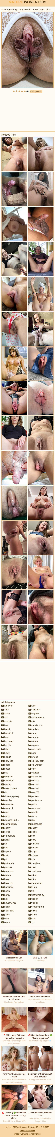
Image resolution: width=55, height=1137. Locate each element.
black (5, 753)
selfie (32, 832)
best (5, 737)
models (33, 729)
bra (4, 773)
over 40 (33, 780)
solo (32, 867)
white (32, 914)
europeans (8, 836)
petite (32, 804)
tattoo (32, 875)
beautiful (7, 733)
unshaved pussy (38, 895)
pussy (32, 816)
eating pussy (9, 824)
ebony (5, 828)
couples (6, 800)
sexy (32, 840)
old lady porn (36, 761)
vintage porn (36, 907)
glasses (6, 867)
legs (32, 706)
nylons (33, 757)
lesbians (34, 709)
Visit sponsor (36, 91)
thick (32, 879)
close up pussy (10, 796)
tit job (32, 887)
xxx (31, 922)
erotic (5, 832)
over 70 (33, 792)
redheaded (35, 824)
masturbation (36, 717)
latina (5, 922)
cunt (5, 812)
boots (5, 769)
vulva (32, 910)
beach (5, 729)
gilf (4, 859)
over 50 (33, 784)
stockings (34, 871)
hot (4, 899)
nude (32, 753)
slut (31, 859)
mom (32, 733)
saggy (32, 828)
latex (5, 918)
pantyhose (35, 800)
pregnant (34, 808)
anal (5, 709)
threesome (35, 883)
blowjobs (7, 761)
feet (4, 847)
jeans (5, 914)
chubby (6, 784)
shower (33, 847)
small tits (34, 863)
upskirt (33, 899)
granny (6, 875)
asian (5, 713)
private (33, 812)
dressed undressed (12, 820)
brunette (7, 776)
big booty (7, 741)
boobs (5, 765)
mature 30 (34, 776)
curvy (5, 816)
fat (4, 843)
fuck (4, 855)
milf (31, 721)
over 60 (33, 788)
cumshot (7, 808)
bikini (5, 749)
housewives (8, 903)
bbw (4, 725)
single (32, 851)
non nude (34, 749)
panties (33, 796)
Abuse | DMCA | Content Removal (20, 1127)
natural (33, 741)
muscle (33, 737)
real (31, 820)
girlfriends (7, 863)
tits (31, 891)
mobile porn (35, 725)
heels (5, 891)
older (32, 769)
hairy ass (7, 883)
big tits (6, 745)
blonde (6, 757)
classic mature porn (12, 788)
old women (35, 765)
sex (31, 836)
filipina (6, 851)
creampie (7, 804)
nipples (33, 745)
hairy (5, 879)
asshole (6, 721)
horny (5, 895)
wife (31, 918)
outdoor (33, 773)
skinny (33, 855)
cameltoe (7, 780)
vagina (33, 903)
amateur (7, 706)
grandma (7, 871)
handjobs (7, 887)
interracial (7, 910)
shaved (33, 843)
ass (4, 717)
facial (5, 840)
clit (4, 792)
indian (5, 907)
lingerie (33, 713)
